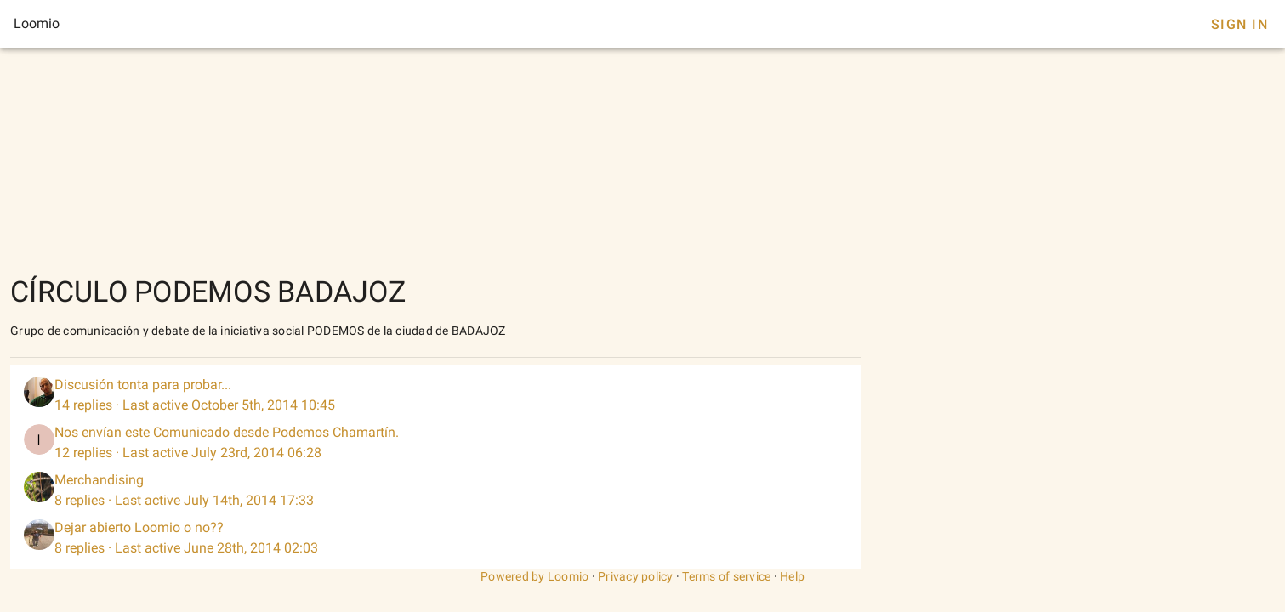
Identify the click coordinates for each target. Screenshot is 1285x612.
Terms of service (726, 576)
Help (792, 576)
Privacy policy (636, 576)
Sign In (1239, 24)
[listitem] (435, 395)
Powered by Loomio (534, 576)
